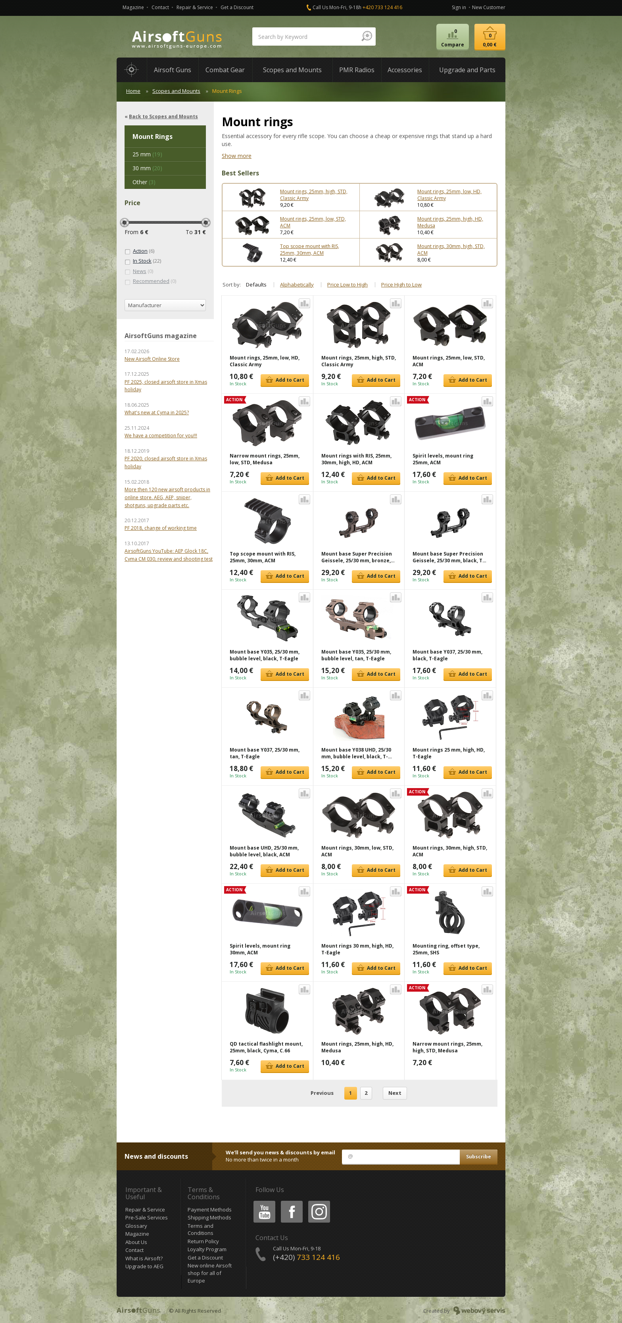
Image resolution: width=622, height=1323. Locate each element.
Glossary (136, 1225)
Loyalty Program (207, 1249)
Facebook (291, 1202)
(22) (143, 261)
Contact (160, 7)
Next (394, 1092)
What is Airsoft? (144, 1258)
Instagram (318, 1202)
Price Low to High (347, 284)
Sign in (459, 7)
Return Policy (203, 1241)
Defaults (256, 284)
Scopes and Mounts (176, 90)
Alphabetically (297, 284)
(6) (139, 251)
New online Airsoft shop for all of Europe (210, 1273)
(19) (147, 154)
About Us (136, 1242)
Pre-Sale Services (146, 1217)
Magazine (133, 7)
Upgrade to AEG (144, 1266)
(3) (144, 182)
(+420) (306, 1257)
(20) (147, 168)
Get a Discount (237, 7)
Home (133, 90)
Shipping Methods (209, 1217)
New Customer (488, 7)
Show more (236, 156)
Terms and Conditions (200, 1229)
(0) (139, 271)
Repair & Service (195, 7)
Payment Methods (210, 1209)
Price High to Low (401, 284)
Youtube (262, 1202)
